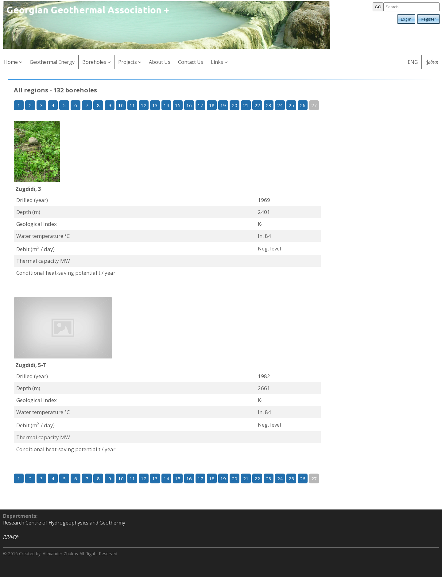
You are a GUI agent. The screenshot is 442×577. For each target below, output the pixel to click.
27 (314, 105)
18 (212, 105)
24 (280, 105)
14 (166, 105)
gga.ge (11, 536)
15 (177, 105)
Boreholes (96, 62)
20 (234, 105)
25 (291, 105)
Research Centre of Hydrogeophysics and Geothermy (64, 522)
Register (428, 19)
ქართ (431, 62)
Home (13, 62)
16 (189, 105)
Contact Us (190, 62)
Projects (129, 62)
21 (246, 105)
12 (143, 105)
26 (302, 105)
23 (268, 105)
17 (200, 105)
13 (155, 105)
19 (223, 105)
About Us (159, 62)
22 (257, 105)
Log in (406, 19)
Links (219, 62)
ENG (413, 62)
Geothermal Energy (52, 62)
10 (121, 105)
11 (132, 105)
